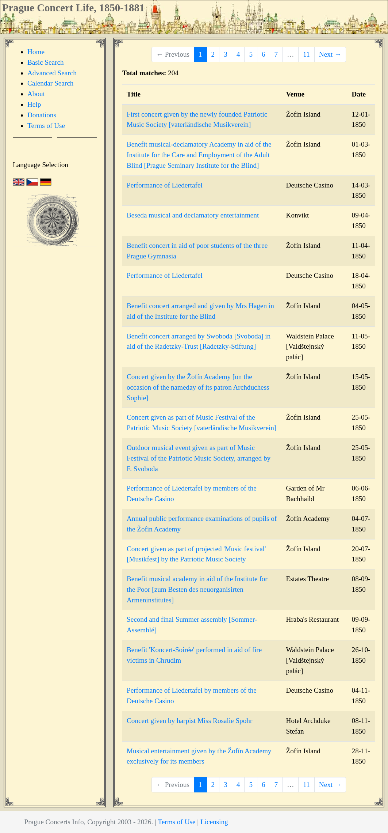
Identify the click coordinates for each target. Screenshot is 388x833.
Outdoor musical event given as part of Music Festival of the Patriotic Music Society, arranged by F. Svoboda (198, 458)
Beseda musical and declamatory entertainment (193, 215)
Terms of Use (46, 125)
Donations (41, 115)
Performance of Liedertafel (165, 185)
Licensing (214, 822)
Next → (330, 54)
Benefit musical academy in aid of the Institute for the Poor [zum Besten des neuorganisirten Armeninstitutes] (197, 589)
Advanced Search (52, 73)
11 (306, 54)
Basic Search (45, 62)
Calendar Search (50, 83)
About (36, 94)
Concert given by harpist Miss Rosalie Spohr (189, 720)
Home (36, 52)
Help (34, 104)
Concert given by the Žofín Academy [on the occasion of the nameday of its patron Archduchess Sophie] (198, 387)
